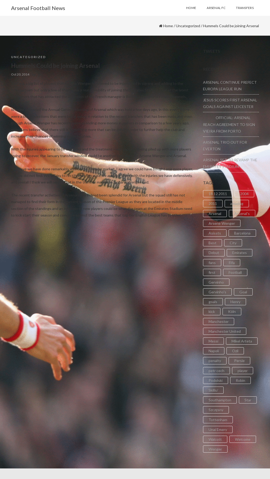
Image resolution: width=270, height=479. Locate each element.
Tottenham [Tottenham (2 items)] (218, 419)
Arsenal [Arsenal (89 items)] (215, 213)
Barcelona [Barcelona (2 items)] (242, 233)
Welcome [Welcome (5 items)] (242, 439)
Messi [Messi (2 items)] (213, 341)
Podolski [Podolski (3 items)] (216, 380)
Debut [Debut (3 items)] (214, 252)
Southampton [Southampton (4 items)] (220, 400)
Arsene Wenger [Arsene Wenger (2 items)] (222, 223)
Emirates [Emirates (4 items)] (239, 252)
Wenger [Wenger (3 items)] (215, 449)
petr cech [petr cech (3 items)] (216, 370)
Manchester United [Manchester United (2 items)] (225, 331)
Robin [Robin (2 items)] (240, 380)
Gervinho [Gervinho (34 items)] (216, 282)
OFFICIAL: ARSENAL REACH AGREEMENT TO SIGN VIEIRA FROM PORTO (229, 124)
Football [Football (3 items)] (235, 272)
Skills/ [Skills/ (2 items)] (213, 390)
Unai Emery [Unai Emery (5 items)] (218, 429)
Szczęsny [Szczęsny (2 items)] (216, 409)
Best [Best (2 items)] (212, 243)
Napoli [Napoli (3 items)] (214, 351)
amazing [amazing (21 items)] (236, 203)
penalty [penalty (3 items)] (215, 360)
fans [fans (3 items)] (212, 262)
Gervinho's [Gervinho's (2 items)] (217, 292)
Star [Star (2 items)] (247, 400)
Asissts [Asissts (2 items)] (215, 233)
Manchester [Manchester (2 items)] (219, 321)
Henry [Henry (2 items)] (235, 301)
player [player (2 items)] (243, 370)
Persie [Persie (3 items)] (239, 360)
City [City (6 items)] (233, 243)
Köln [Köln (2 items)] (232, 311)
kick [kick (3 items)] (212, 311)
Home (168, 26)
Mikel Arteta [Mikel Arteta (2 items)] (242, 341)
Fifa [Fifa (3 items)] (232, 262)
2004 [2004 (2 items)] (244, 193)
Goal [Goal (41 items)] (243, 292)
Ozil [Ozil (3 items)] (235, 351)
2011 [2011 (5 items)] (213, 203)
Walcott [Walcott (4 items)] (215, 439)
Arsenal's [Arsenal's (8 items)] (242, 213)
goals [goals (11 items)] (213, 301)
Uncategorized (188, 26)
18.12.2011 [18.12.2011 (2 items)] (218, 193)
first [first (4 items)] (212, 272)
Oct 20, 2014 (20, 74)
